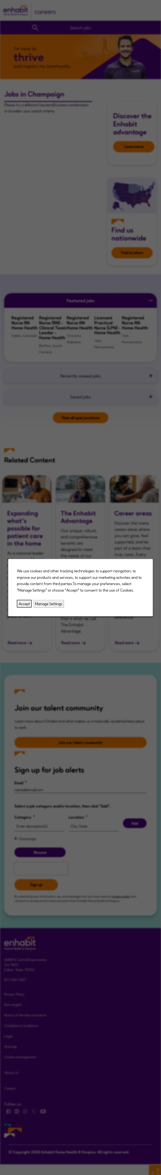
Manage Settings (48, 603)
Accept (24, 603)
